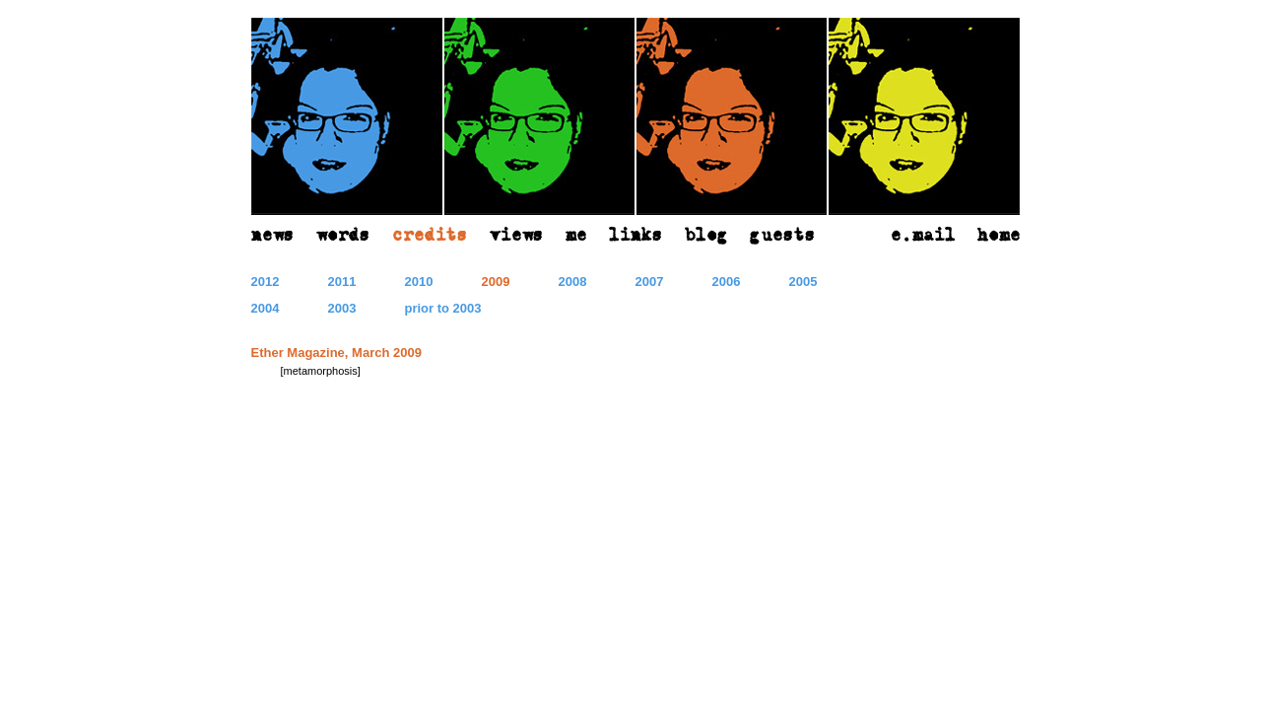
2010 (419, 281)
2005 (803, 281)
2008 (573, 281)
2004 (265, 308)
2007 (649, 281)
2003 (342, 308)
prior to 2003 (443, 308)
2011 (342, 281)
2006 (726, 281)
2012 (265, 281)
